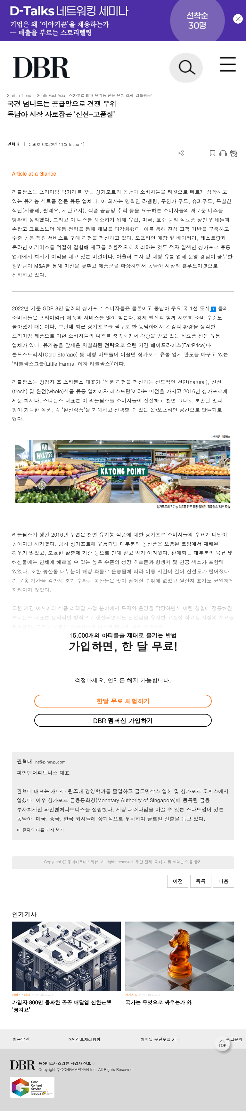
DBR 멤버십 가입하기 (123, 720)
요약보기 (233, 153)
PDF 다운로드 (191, 153)
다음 (223, 881)
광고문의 (234, 1039)
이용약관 (20, 1039)
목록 (201, 881)
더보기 (181, 153)
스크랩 (212, 153)
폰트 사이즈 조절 (202, 153)
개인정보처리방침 (84, 1039)
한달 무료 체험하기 (123, 701)
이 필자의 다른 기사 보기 (40, 830)
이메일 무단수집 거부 (160, 1039)
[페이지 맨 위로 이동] (224, 1045)
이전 (178, 881)
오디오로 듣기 (223, 153)
